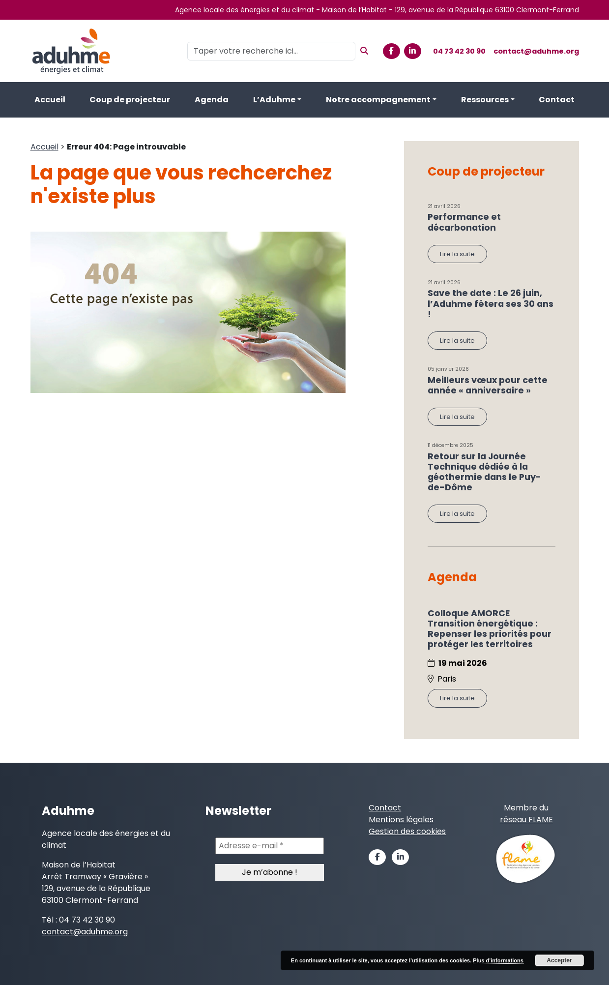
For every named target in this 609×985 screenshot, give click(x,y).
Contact (557, 99)
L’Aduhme (274, 99)
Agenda (212, 99)
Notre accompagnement (378, 99)
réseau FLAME (526, 819)
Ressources (485, 99)
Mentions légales (401, 819)
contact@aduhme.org (536, 51)
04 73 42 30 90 (459, 51)
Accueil (49, 99)
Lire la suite (457, 254)
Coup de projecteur (129, 99)
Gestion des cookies (407, 831)
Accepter (559, 960)
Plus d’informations (498, 960)
